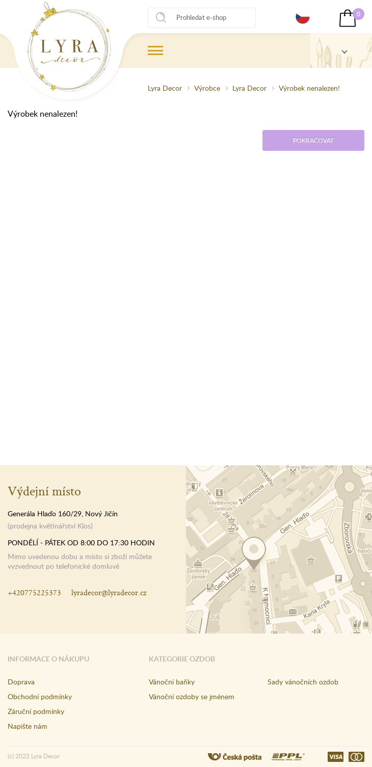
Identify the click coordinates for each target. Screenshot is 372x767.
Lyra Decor (165, 88)
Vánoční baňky (172, 681)
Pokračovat (313, 140)
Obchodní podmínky (40, 696)
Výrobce (207, 88)
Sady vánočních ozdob (303, 681)
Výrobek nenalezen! (309, 88)
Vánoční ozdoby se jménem (191, 696)
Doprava (21, 681)
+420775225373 (34, 592)
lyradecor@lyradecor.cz (108, 592)
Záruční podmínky (36, 711)
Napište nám (27, 726)
